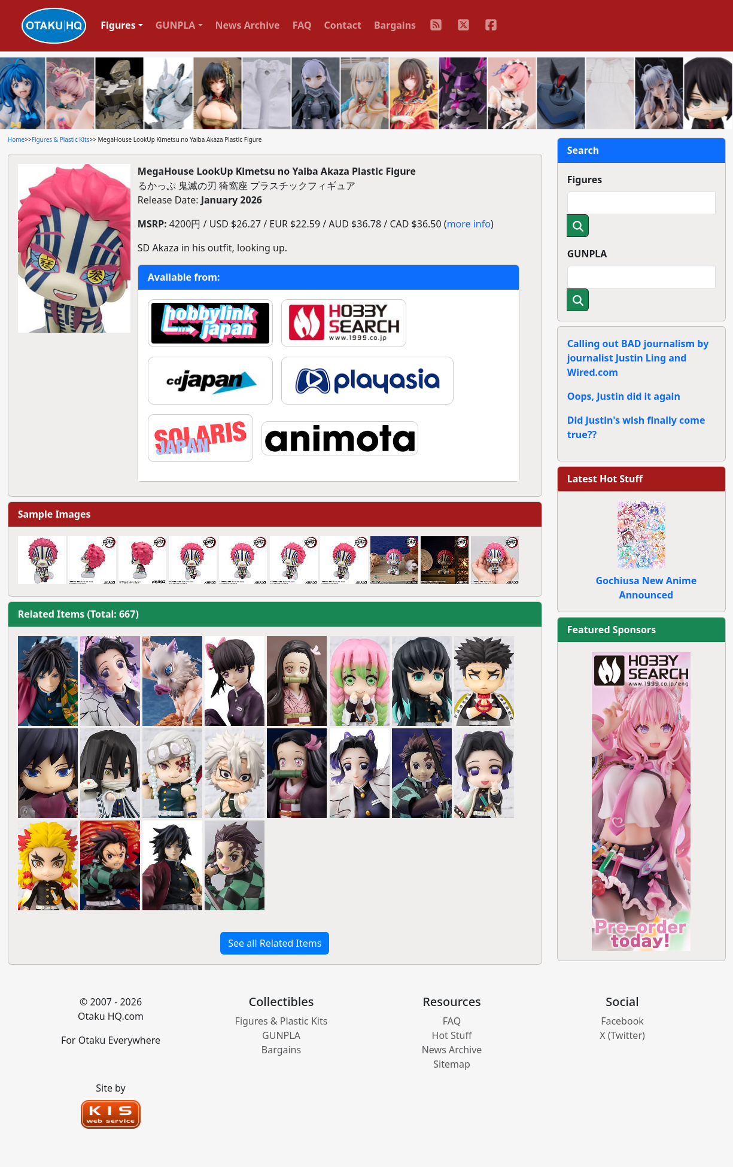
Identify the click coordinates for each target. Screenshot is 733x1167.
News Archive (247, 25)
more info (469, 223)
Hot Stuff (452, 1035)
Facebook (622, 1021)
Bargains (395, 25)
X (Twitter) (622, 1035)
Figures (585, 179)
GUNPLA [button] (176, 25)
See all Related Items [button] (274, 943)
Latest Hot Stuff (605, 478)
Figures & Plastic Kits (61, 139)
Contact (342, 25)
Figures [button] (118, 25)
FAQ (302, 25)
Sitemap (451, 1064)
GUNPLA (587, 253)
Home (16, 139)
